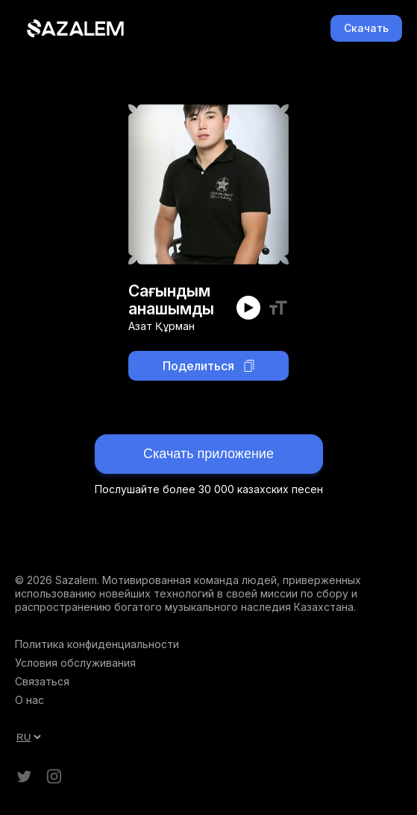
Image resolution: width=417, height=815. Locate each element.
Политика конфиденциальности (97, 644)
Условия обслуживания (75, 662)
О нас (29, 700)
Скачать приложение (208, 453)
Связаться (42, 681)
